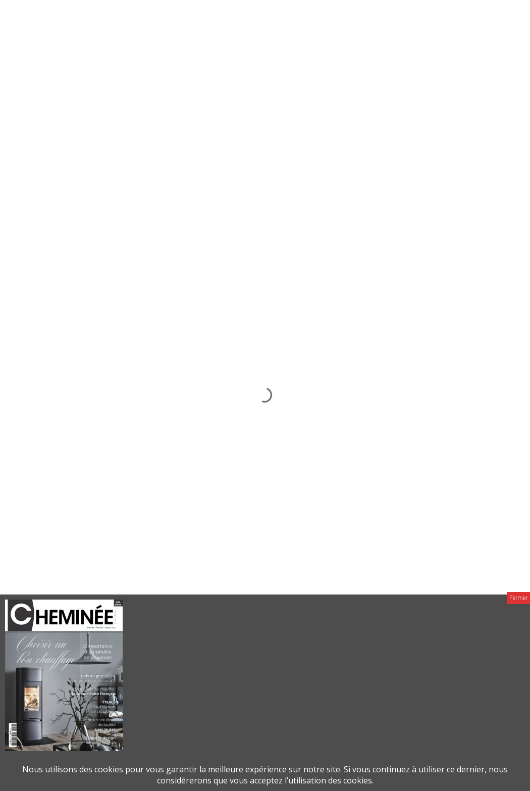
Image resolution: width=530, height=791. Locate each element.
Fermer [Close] (518, 598)
